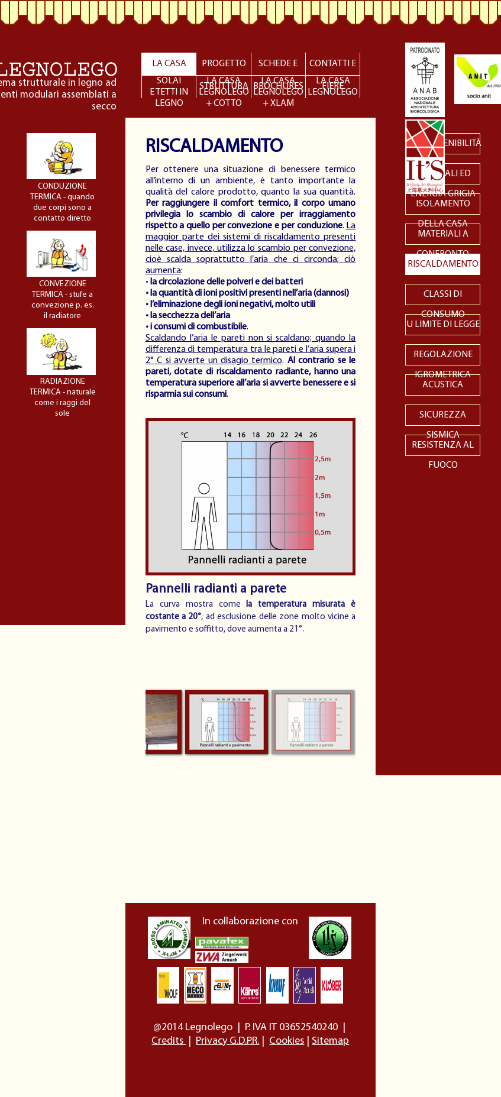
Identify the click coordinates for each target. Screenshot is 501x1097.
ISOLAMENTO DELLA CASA (443, 207)
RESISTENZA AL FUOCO (443, 448)
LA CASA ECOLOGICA (169, 67)
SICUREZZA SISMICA (442, 418)
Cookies (286, 1041)
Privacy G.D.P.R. (227, 1041)
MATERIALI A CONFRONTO (442, 237)
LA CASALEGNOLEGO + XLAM (278, 87)
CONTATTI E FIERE (332, 67)
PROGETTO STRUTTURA (223, 67)
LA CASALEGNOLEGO (333, 86)
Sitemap (330, 1041)
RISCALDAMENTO (443, 264)
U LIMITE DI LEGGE (443, 324)
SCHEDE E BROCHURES (278, 67)
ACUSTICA (442, 385)
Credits (168, 1041)
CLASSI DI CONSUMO (443, 297)
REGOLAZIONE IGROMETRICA (443, 357)
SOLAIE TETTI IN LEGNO (169, 87)
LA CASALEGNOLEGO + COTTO (224, 87)
